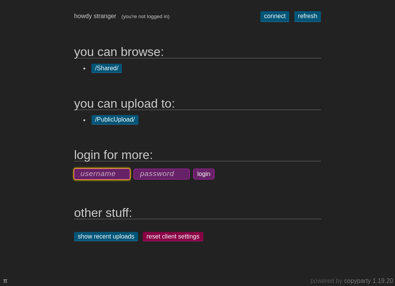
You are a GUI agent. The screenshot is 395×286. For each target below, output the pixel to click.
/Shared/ (106, 68)
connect (275, 16)
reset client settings (173, 236)
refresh (307, 16)
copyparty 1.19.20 (368, 281)
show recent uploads (106, 236)
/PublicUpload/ (115, 120)
